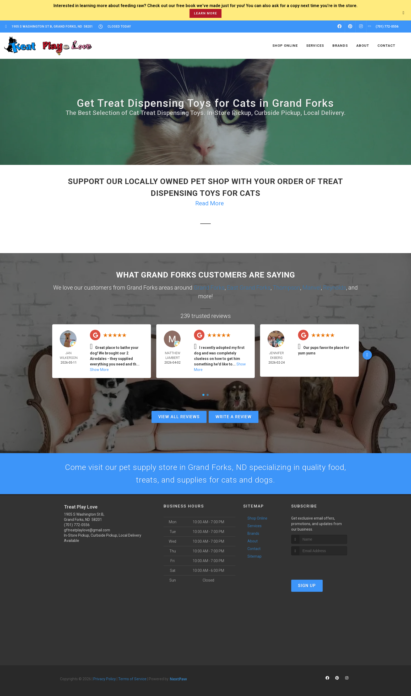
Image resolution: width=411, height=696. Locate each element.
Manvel (311, 287)
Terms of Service (132, 679)
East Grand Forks (249, 287)
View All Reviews (179, 416)
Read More (209, 203)
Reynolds (334, 287)
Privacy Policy (104, 679)
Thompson (286, 287)
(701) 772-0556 (77, 525)
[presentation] (319, 565)
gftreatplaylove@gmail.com (87, 530)
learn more (205, 13)
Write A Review (233, 416)
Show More (99, 370)
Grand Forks (209, 287)
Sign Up (307, 585)
